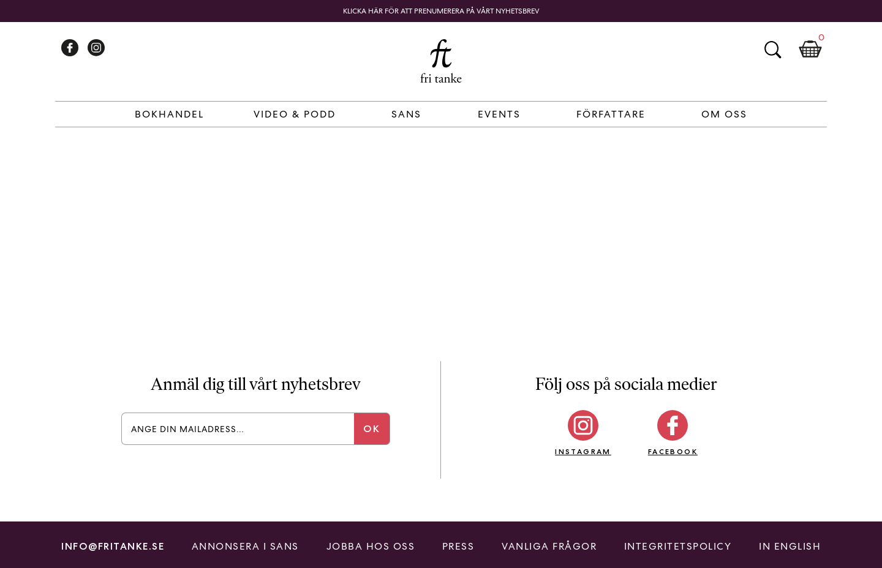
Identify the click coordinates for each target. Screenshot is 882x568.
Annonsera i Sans (245, 546)
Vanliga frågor (549, 546)
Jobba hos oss (370, 546)
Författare (611, 114)
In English (790, 546)
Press (458, 546)
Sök (772, 49)
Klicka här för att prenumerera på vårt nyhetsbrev (441, 11)
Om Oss (724, 114)
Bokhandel (169, 114)
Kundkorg (810, 49)
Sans (406, 114)
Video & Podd (295, 114)
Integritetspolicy (678, 546)
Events (499, 114)
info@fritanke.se (112, 546)
